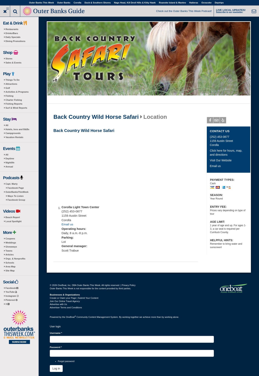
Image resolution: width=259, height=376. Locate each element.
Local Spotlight (13, 221)
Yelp (223, 121)
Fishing (9, 96)
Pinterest (11, 300)
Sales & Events (13, 62)
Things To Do (12, 80)
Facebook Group (16, 200)
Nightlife (9, 162)
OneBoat (71, 317)
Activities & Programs (17, 92)
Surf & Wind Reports (16, 108)
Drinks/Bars (11, 33)
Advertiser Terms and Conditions (66, 307)
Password (56, 347)
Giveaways (11, 246)
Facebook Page (15, 188)
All (6, 125)
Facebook (11, 288)
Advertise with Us (58, 304)
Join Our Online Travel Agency (65, 301)
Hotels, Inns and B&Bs (17, 129)
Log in (56, 368)
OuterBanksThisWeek (17, 192)
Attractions (11, 84)
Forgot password (66, 361)
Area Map (10, 266)
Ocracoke (206, 2)
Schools (9, 262)
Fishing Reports (13, 104)
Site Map (10, 270)
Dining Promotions (15, 41)
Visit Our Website (221, 160)
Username (56, 333)
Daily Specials (12, 37)
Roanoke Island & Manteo (172, 2)
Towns (8, 251)
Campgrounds (13, 133)
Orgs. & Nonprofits (15, 258)
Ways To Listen (15, 196)
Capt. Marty (11, 184)
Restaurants (11, 29)
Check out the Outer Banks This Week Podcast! (184, 11)
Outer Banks (63, 2)
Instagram (12, 296)
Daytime (9, 158)
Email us (67, 224)
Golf (7, 88)
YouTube (11, 292)
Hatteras (193, 2)
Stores (8, 58)
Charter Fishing (13, 100)
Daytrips (219, 2)
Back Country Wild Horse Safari (96, 117)
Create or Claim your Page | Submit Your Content (74, 298)
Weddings (10, 242)
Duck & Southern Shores (98, 2)
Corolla (77, 2)
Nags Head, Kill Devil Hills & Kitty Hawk (135, 2)
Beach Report (12, 217)
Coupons (10, 238)
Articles (9, 254)
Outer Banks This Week (41, 2)
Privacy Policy (128, 285)
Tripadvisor (216, 121)
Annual (9, 166)
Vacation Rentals (14, 137)
